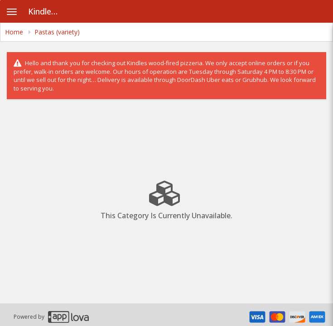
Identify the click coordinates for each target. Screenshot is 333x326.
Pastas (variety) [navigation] (57, 32)
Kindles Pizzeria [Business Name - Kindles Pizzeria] (47, 11)
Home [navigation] (15, 32)
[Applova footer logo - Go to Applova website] (68, 316)
